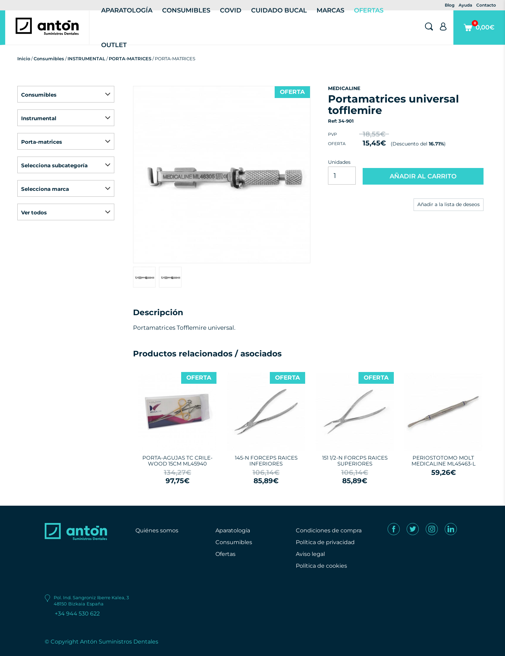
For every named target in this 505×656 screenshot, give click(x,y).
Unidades (339, 162)
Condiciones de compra (329, 530)
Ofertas (225, 554)
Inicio (23, 58)
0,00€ (479, 32)
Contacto (486, 5)
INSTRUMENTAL (86, 58)
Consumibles (49, 58)
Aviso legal (310, 554)
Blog (449, 5)
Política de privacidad (325, 542)
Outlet (114, 45)
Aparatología (232, 530)
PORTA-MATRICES (130, 58)
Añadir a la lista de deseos (448, 204)
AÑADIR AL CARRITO (423, 176)
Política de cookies (321, 565)
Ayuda (465, 5)
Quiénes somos (156, 530)
